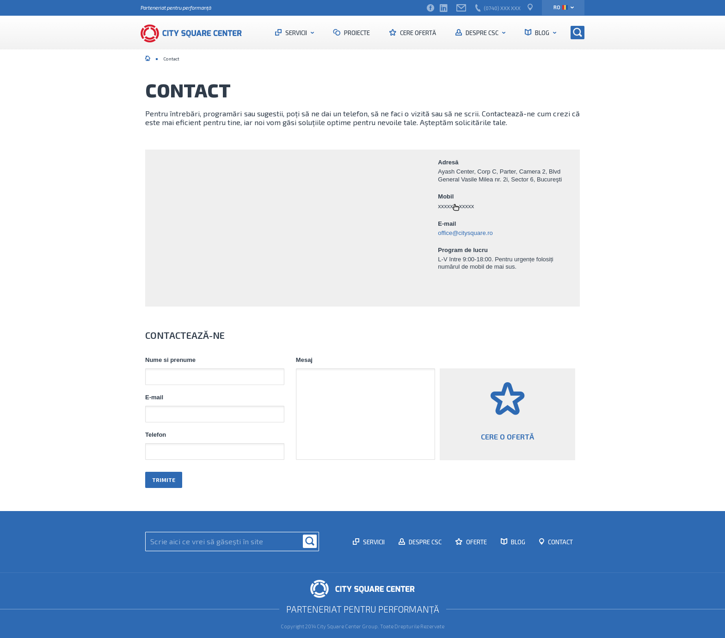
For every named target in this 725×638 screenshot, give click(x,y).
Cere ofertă (417, 32)
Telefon (155, 435)
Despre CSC (482, 32)
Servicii (296, 32)
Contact (560, 539)
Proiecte (356, 32)
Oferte (476, 539)
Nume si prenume (170, 360)
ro (560, 7)
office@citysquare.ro (465, 232)
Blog (542, 32)
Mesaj (304, 360)
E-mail (154, 397)
